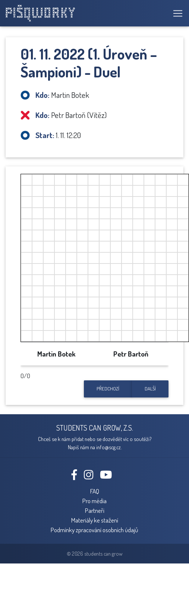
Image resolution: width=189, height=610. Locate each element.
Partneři (94, 510)
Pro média (94, 500)
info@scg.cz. (109, 447)
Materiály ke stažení (94, 520)
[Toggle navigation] (175, 13)
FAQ (94, 491)
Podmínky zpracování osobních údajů (94, 530)
